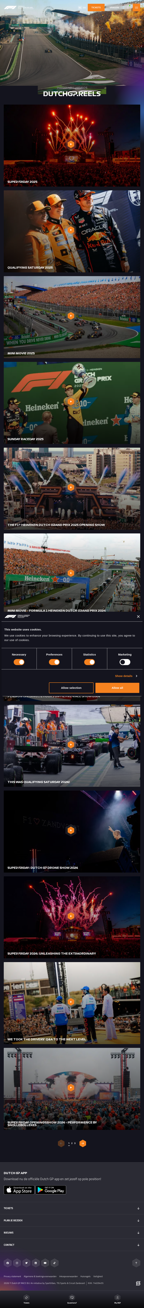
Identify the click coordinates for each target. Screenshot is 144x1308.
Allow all (117, 687)
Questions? (72, 1299)
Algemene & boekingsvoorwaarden (40, 1276)
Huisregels (85, 1276)
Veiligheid (98, 1276)
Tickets (26, 1299)
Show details (124, 676)
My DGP (117, 1299)
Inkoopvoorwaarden (68, 1276)
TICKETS (96, 7)
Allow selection (71, 687)
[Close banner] (138, 616)
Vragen (114, 7)
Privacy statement (12, 1276)
